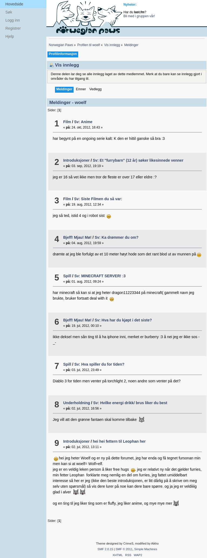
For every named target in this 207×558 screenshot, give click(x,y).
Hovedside (14, 4)
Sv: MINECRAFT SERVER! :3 (100, 276)
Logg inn (12, 20)
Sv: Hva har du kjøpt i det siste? (123, 320)
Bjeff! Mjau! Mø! (77, 237)
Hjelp (9, 36)
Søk (8, 12)
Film (67, 122)
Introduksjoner (76, 160)
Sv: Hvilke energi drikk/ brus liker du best (130, 403)
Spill (67, 276)
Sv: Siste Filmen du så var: (98, 199)
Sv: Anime (83, 122)
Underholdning (76, 403)
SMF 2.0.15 (105, 549)
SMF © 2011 (124, 549)
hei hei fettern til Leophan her (119, 441)
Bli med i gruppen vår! (139, 16)
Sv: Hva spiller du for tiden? (99, 364)
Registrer (13, 28)
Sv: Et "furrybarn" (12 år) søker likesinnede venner (138, 160)
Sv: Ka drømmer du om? (117, 237)
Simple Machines (145, 549)
